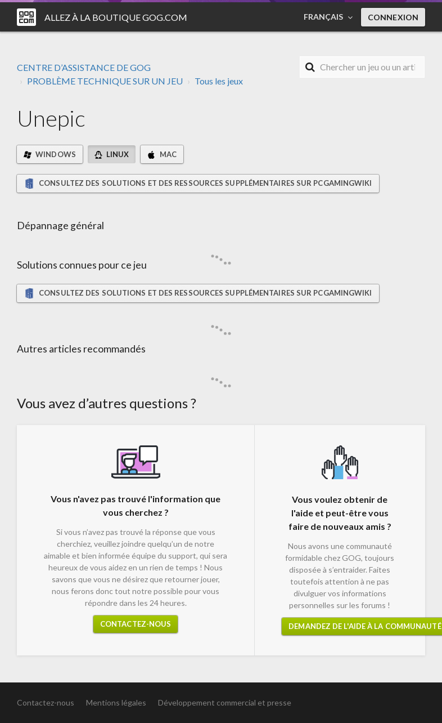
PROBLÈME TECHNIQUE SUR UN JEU (105, 80)
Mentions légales (116, 702)
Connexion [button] (393, 17)
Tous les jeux (219, 80)
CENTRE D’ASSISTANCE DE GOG (84, 67)
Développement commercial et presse (224, 702)
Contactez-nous (135, 623)
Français (324, 16)
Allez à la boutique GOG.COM (115, 17)
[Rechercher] (362, 67)
